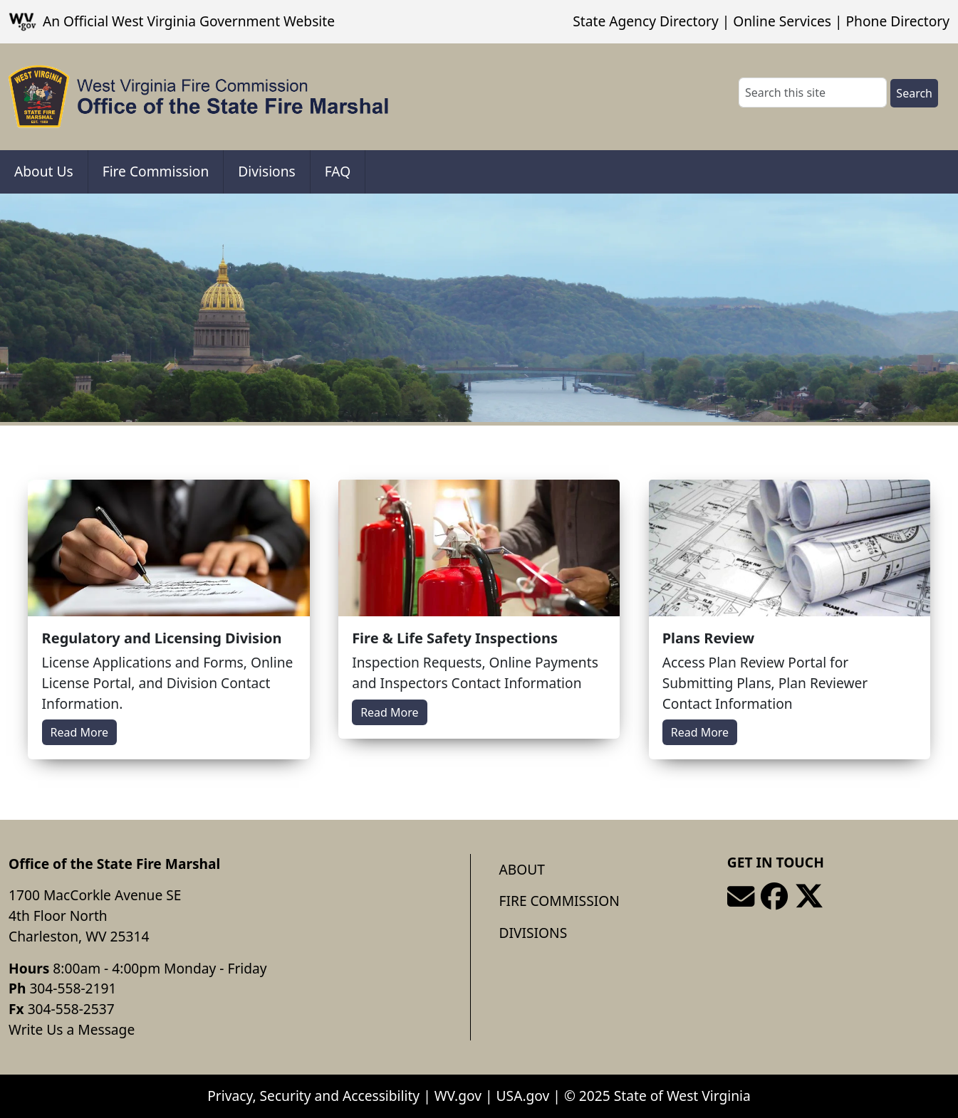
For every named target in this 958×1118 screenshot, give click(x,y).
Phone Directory (897, 21)
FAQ (337, 171)
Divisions (266, 171)
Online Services (782, 21)
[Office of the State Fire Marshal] (199, 96)
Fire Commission (156, 171)
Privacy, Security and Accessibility (313, 1095)
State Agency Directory (645, 21)
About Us (43, 171)
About (522, 869)
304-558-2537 (71, 1008)
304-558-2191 (72, 988)
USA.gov (523, 1095)
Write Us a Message (72, 1029)
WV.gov (457, 1095)
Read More (79, 732)
